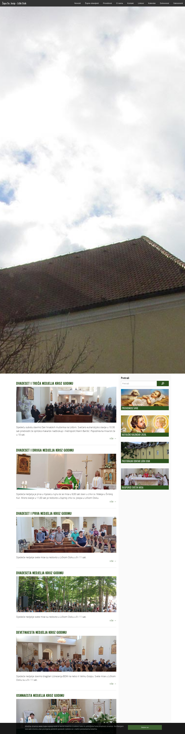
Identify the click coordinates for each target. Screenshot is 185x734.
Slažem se (145, 727)
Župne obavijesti (92, 3)
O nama (119, 3)
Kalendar (152, 3)
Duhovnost (164, 3)
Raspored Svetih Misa (132, 487)
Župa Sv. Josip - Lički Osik (14, 3)
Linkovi (141, 3)
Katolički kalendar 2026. (134, 434)
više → (113, 438)
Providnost (107, 3)
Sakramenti (178, 3)
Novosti (77, 3)
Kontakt (130, 3)
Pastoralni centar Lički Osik (136, 461)
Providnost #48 (130, 408)
